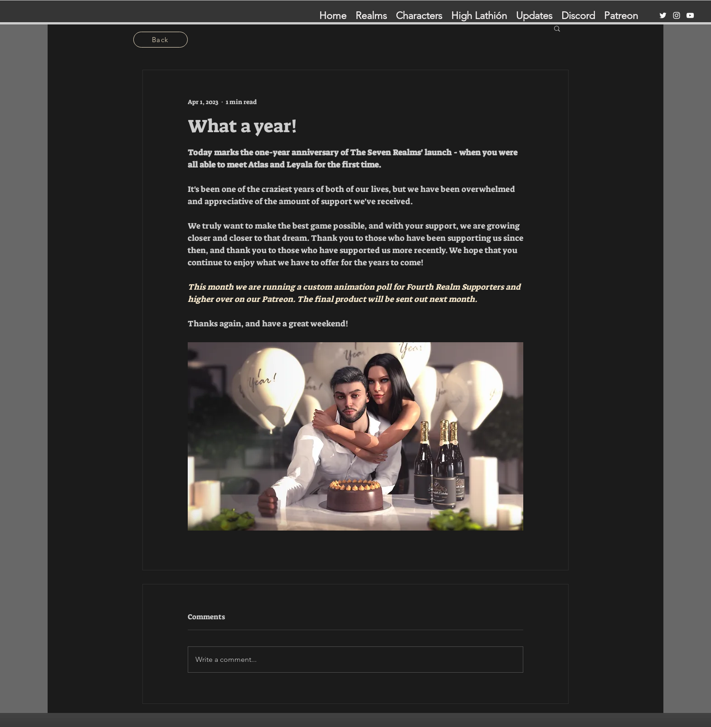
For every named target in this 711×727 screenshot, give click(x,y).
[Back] (160, 40)
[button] (557, 28)
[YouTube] (690, 15)
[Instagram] (676, 15)
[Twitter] (662, 15)
